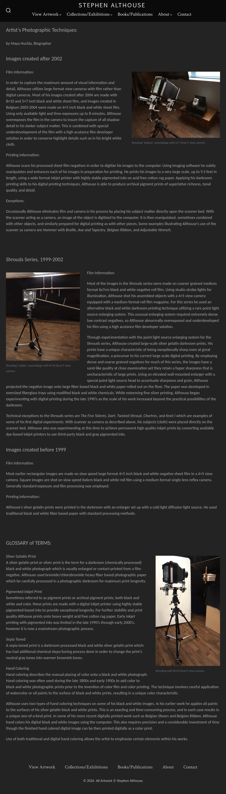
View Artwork (46, 14)
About (165, 14)
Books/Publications (135, 14)
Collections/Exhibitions (89, 14)
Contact (184, 14)
